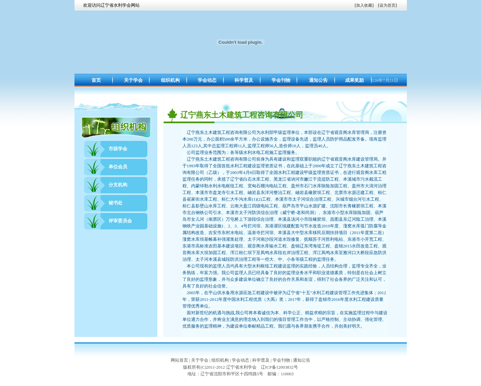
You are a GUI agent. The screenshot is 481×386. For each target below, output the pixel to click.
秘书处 (116, 202)
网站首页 (179, 360)
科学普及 (243, 80)
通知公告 (318, 80)
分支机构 (118, 184)
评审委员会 (120, 220)
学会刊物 (281, 80)
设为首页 (387, 5)
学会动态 (207, 80)
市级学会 (118, 148)
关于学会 (133, 80)
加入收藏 (364, 5)
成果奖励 (354, 80)
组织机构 (170, 80)
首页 (96, 80)
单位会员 (118, 166)
